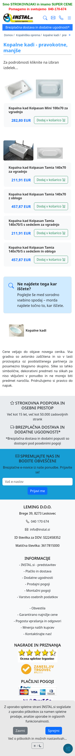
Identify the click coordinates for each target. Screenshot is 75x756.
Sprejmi (53, 730)
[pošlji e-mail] (53, 18)
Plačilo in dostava (38, 571)
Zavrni (20, 730)
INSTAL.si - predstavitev (38, 565)
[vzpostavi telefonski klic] (61, 18)
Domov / (9, 35)
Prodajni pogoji (38, 584)
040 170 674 (39, 521)
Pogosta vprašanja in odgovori (38, 621)
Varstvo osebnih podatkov (38, 597)
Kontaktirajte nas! (38, 634)
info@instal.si (39, 529)
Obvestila (38, 608)
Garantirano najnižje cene (38, 614)
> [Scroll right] (70, 35)
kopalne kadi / (51, 35)
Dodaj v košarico (51, 120)
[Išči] (45, 18)
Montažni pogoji (38, 590)
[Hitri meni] (68, 748)
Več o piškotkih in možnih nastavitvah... (37, 738)
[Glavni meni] (69, 18)
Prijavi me (37, 491)
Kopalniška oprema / (29, 35)
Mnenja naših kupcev (38, 627)
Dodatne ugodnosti (38, 577)
